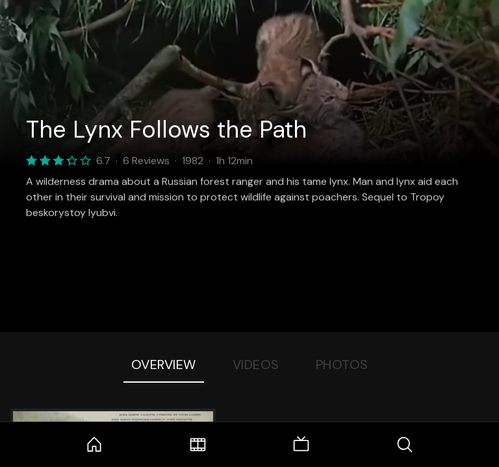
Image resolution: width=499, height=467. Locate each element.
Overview (163, 364)
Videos (256, 364)
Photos (342, 364)
